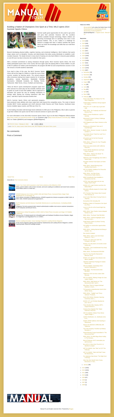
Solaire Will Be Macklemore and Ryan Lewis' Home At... (93, 150)
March (85, 94)
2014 (83, 70)
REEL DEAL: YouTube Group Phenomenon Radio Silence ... (92, 174)
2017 (83, 63)
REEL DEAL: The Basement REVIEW (93, 251)
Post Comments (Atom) (21, 180)
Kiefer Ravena (28, 126)
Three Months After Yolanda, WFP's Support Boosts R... (93, 305)
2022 (83, 50)
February (86, 96)
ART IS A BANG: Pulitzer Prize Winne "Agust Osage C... (93, 313)
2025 (83, 43)
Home (41, 177)
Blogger (71, 409)
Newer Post (11, 177)
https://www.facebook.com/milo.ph (59, 117)
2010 (83, 375)
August (86, 82)
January (86, 364)
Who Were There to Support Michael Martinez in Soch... (93, 286)
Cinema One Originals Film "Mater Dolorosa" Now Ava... (92, 309)
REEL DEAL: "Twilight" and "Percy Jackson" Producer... (92, 294)
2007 (83, 382)
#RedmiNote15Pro (89, 29)
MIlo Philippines (39, 126)
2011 (83, 372)
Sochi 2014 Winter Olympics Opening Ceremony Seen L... (93, 297)
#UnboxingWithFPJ (96, 30)
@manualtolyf (87, 27)
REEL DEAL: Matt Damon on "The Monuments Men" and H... (92, 282)
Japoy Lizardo (20, 126)
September (87, 79)
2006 (83, 384)
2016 (83, 65)
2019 (83, 58)
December (87, 72)
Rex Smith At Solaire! (89, 233)
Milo (33, 126)
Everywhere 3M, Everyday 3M (91, 201)
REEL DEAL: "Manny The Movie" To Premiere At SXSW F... (93, 154)
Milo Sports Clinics (48, 126)
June (85, 87)
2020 (83, 55)
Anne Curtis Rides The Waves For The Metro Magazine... (94, 99)
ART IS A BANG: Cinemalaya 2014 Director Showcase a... (93, 266)
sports (54, 126)
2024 (83, 46)
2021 (83, 53)
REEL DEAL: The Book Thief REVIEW (93, 215)
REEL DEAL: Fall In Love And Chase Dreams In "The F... (93, 236)
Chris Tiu (14, 126)
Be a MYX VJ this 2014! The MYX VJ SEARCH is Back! (93, 345)
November (87, 74)
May (85, 89)
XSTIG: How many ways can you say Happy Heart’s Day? (93, 182)
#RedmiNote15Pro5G (100, 29)
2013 (83, 367)
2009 (83, 377)
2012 (83, 370)
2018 (83, 60)
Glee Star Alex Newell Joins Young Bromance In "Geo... (92, 360)
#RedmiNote (87, 30)
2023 (83, 48)
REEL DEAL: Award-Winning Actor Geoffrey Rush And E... (92, 166)
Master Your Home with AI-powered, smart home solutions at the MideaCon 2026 (38, 185)
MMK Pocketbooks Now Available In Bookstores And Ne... (93, 178)
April (85, 91)
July (85, 84)
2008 (83, 380)
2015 (83, 67)
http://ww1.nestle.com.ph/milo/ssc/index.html (21, 117)
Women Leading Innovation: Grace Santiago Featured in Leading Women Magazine (39, 221)
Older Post (71, 177)
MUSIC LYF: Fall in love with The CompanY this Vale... (92, 240)
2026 (83, 41)
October (86, 77)
